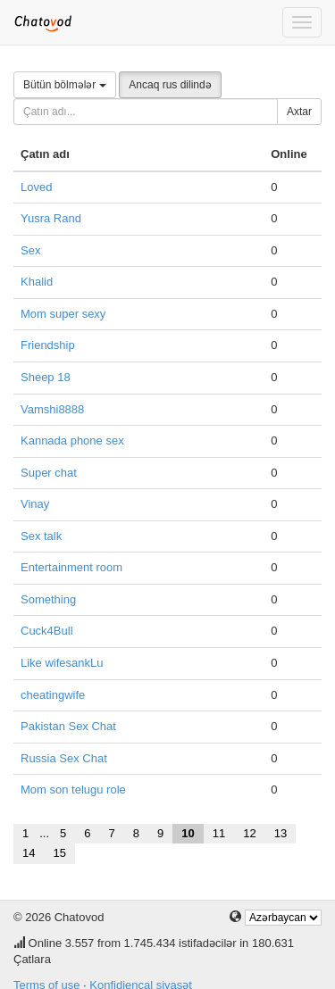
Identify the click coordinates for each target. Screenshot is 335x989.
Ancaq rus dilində (170, 85)
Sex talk (41, 536)
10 (187, 833)
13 (280, 833)
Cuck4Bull (47, 630)
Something (48, 599)
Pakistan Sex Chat (68, 726)
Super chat (49, 472)
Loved (36, 187)
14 (28, 853)
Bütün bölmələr (64, 85)
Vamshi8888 (52, 409)
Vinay (35, 504)
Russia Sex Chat (64, 758)
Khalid (37, 281)
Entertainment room (71, 567)
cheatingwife (53, 695)
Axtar (299, 111)
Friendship (48, 345)
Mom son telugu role (73, 789)
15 (59, 853)
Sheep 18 (46, 377)
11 (219, 833)
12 (249, 833)
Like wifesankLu (62, 662)
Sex (30, 250)
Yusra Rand (51, 218)
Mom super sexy (63, 313)
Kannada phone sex (72, 440)
